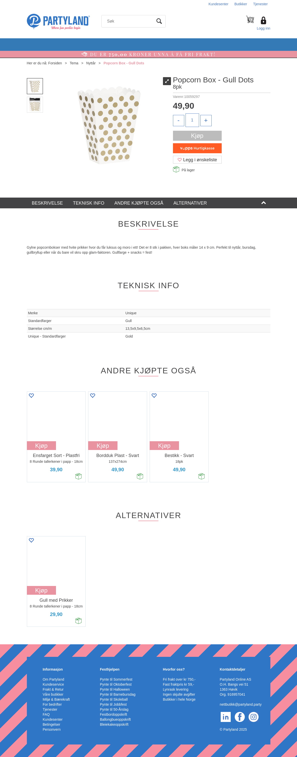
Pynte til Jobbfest (113, 704)
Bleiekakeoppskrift (114, 724)
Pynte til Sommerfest (116, 679)
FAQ (46, 714)
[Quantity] (192, 120)
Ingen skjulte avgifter (179, 694)
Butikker (240, 4)
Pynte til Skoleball (114, 699)
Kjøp (197, 135)
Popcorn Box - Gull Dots (123, 63)
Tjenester (260, 4)
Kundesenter (218, 4)
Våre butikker (53, 694)
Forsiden (55, 63)
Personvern (52, 729)
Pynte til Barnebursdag (118, 694)
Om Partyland (53, 679)
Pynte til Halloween (115, 689)
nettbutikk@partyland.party (241, 704)
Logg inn (263, 28)
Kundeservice (53, 684)
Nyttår (91, 63)
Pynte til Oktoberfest (116, 684)
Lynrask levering (175, 689)
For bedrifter (52, 704)
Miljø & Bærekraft (56, 699)
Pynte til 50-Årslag (114, 709)
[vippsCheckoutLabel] (197, 148)
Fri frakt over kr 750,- (179, 679)
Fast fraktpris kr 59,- (178, 684)
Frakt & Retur (53, 689)
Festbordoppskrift (113, 714)
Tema (74, 63)
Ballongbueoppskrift (115, 719)
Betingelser (51, 724)
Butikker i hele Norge (179, 699)
